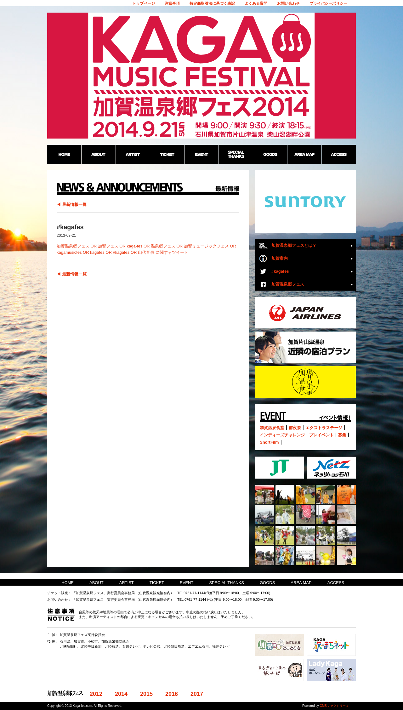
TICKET (157, 582)
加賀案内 (279, 258)
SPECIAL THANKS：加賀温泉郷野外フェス (236, 154)
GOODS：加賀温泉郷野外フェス (270, 154)
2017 (196, 694)
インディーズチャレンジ (282, 435)
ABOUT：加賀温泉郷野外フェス (98, 154)
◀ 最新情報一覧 (72, 204)
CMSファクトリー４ (334, 705)
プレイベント (321, 435)
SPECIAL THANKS (226, 582)
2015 (146, 694)
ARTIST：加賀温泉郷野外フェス (133, 154)
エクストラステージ (323, 427)
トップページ (143, 3)
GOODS (267, 582)
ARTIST (126, 582)
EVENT (186, 582)
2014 (121, 694)
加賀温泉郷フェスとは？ (293, 245)
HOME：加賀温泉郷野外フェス (64, 154)
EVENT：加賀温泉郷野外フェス (201, 154)
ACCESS (335, 582)
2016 (171, 694)
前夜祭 (295, 427)
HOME (67, 582)
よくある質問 (256, 3)
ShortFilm (269, 442)
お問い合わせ (288, 3)
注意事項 (172, 3)
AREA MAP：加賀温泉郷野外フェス (304, 154)
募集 (342, 435)
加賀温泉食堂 (272, 427)
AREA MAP (301, 582)
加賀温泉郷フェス (287, 284)
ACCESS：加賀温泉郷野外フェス (338, 154)
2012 (96, 694)
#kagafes (280, 271)
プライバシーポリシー (328, 3)
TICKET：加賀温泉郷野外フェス (167, 154)
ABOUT (96, 582)
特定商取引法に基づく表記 (212, 3)
